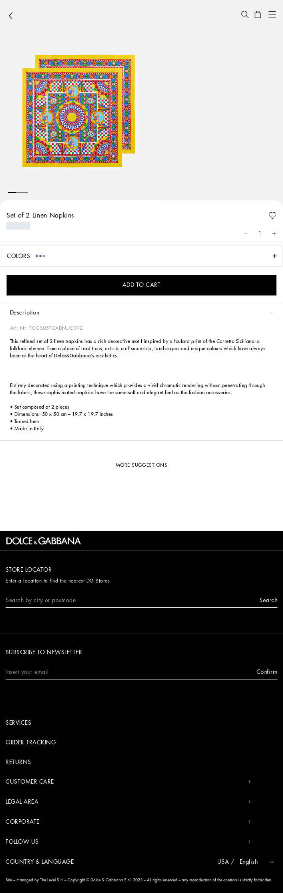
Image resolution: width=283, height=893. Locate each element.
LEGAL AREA (128, 802)
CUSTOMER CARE (128, 782)
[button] (245, 14)
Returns (18, 762)
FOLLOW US (128, 842)
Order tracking (31, 742)
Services (18, 723)
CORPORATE (128, 822)
